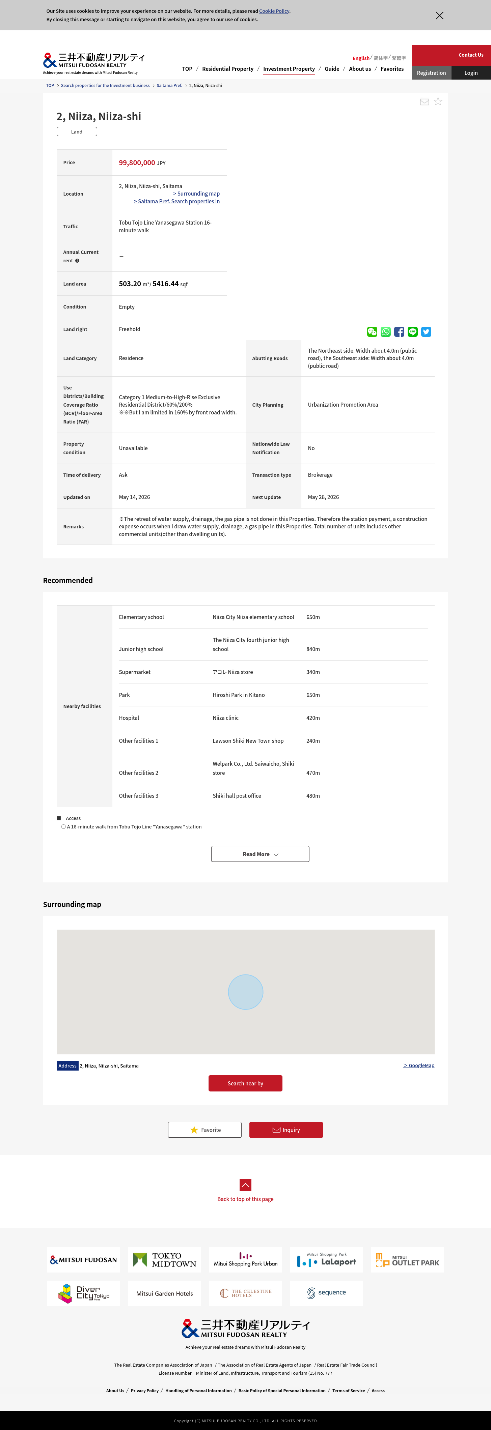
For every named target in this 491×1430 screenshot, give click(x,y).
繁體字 (399, 58)
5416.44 (166, 283)
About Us (115, 1390)
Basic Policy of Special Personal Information (282, 1390)
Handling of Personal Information (198, 1390)
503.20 (131, 283)
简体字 (381, 58)
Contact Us (471, 54)
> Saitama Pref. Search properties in (177, 201)
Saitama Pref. (169, 85)
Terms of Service (348, 1390)
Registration (431, 72)
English (361, 58)
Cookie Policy (274, 10)
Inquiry (286, 1130)
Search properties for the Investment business (105, 85)
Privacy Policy (145, 1390)
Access (378, 1390)
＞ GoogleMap (419, 1065)
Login (471, 72)
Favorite (205, 1130)
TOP (187, 68)
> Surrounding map (196, 193)
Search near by (245, 1083)
